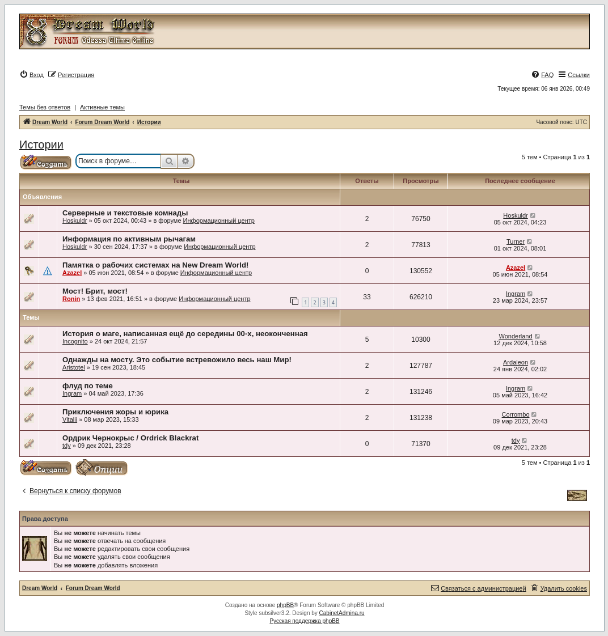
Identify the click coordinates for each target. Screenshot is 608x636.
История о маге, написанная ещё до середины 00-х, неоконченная (185, 333)
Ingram (515, 293)
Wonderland (515, 336)
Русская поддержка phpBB (304, 621)
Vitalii (69, 419)
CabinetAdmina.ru (342, 613)
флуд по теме (87, 385)
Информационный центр (219, 220)
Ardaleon (515, 362)
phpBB (285, 605)
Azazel (72, 272)
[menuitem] (31, 75)
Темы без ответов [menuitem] (44, 107)
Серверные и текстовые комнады (125, 213)
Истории (41, 144)
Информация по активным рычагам (129, 239)
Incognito (75, 341)
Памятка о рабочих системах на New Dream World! (155, 265)
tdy (66, 445)
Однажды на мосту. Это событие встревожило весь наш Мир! (177, 359)
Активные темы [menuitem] (102, 107)
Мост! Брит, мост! (95, 291)
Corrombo (516, 414)
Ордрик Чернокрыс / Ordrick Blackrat (130, 438)
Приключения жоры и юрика (115, 412)
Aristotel (73, 367)
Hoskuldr (74, 220)
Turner (515, 241)
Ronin (71, 298)
